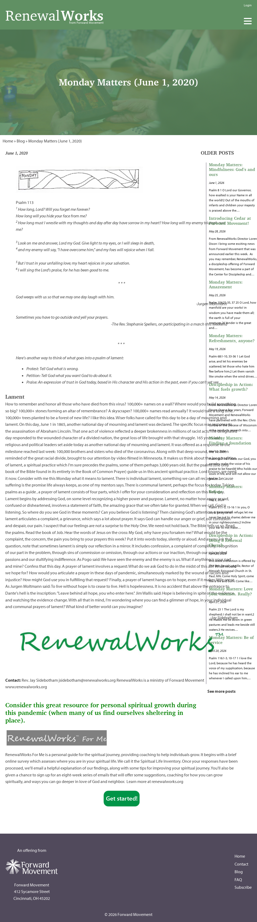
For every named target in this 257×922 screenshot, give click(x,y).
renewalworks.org (167, 781)
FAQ (238, 879)
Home (8, 141)
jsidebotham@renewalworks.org (87, 680)
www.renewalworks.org (26, 686)
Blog (21, 141)
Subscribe (243, 887)
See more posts (221, 691)
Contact (241, 864)
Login (248, 5)
